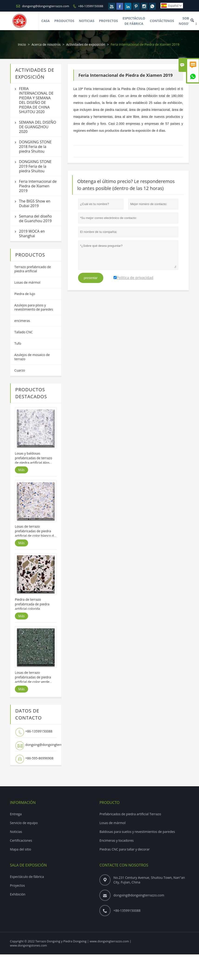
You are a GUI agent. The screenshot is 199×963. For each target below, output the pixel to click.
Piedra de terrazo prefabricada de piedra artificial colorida (32, 604)
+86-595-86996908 (39, 758)
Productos (64, 21)
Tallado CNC (23, 332)
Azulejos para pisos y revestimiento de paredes (33, 307)
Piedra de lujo (24, 294)
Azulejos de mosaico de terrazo (32, 357)
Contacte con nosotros (123, 865)
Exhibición (18, 894)
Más (21, 470)
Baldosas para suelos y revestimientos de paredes (137, 831)
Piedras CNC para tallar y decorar (124, 849)
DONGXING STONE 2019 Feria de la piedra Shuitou (35, 166)
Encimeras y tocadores (116, 840)
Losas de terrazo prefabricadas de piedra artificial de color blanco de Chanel (35, 531)
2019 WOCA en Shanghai (32, 233)
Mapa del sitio (20, 849)
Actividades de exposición (85, 44)
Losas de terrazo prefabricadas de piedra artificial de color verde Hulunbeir (33, 677)
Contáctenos (162, 21)
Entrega (16, 814)
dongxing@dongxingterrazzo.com (45, 6)
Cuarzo (19, 370)
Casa (45, 21)
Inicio (22, 44)
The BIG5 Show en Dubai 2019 (34, 203)
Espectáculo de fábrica (27, 876)
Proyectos (108, 21)
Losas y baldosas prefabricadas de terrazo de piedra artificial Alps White (33, 458)
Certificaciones (21, 840)
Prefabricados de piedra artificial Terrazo (130, 814)
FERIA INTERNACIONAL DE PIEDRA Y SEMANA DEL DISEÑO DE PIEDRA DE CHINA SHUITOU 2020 (36, 100)
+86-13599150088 (90, 6)
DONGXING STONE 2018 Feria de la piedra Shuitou (35, 147)
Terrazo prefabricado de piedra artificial (32, 269)
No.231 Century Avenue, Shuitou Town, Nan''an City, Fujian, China (149, 879)
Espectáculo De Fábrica (134, 21)
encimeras (22, 320)
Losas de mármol (27, 282)
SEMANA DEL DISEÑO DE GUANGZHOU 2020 (37, 127)
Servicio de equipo (24, 823)
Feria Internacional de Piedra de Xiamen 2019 (38, 186)
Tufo (17, 343)
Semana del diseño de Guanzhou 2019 (35, 218)
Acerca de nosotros (46, 44)
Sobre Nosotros (188, 21)
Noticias (86, 21)
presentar (91, 278)
